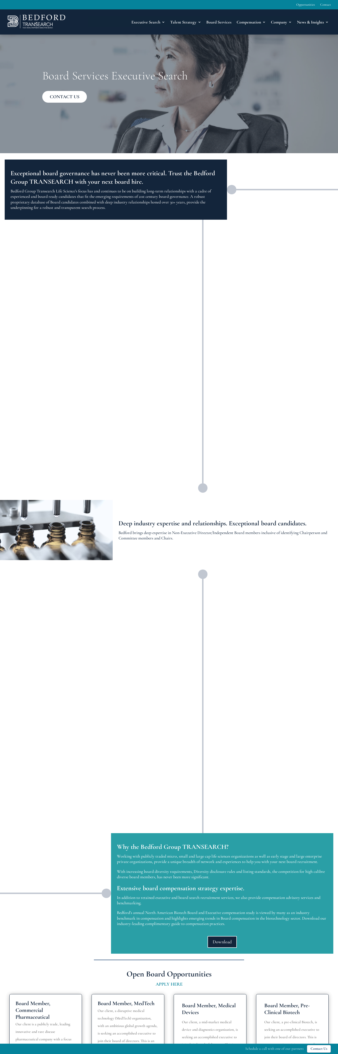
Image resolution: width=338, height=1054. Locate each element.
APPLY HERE (169, 984)
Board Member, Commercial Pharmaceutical (32, 1010)
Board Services (218, 22)
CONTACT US (64, 97)
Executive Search (145, 22)
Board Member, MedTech (126, 1003)
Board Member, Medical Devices (209, 1009)
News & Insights (310, 22)
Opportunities (305, 5)
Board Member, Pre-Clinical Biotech (287, 1009)
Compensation (249, 22)
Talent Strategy (183, 22)
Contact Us (319, 1048)
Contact (325, 5)
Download (222, 942)
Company (279, 22)
